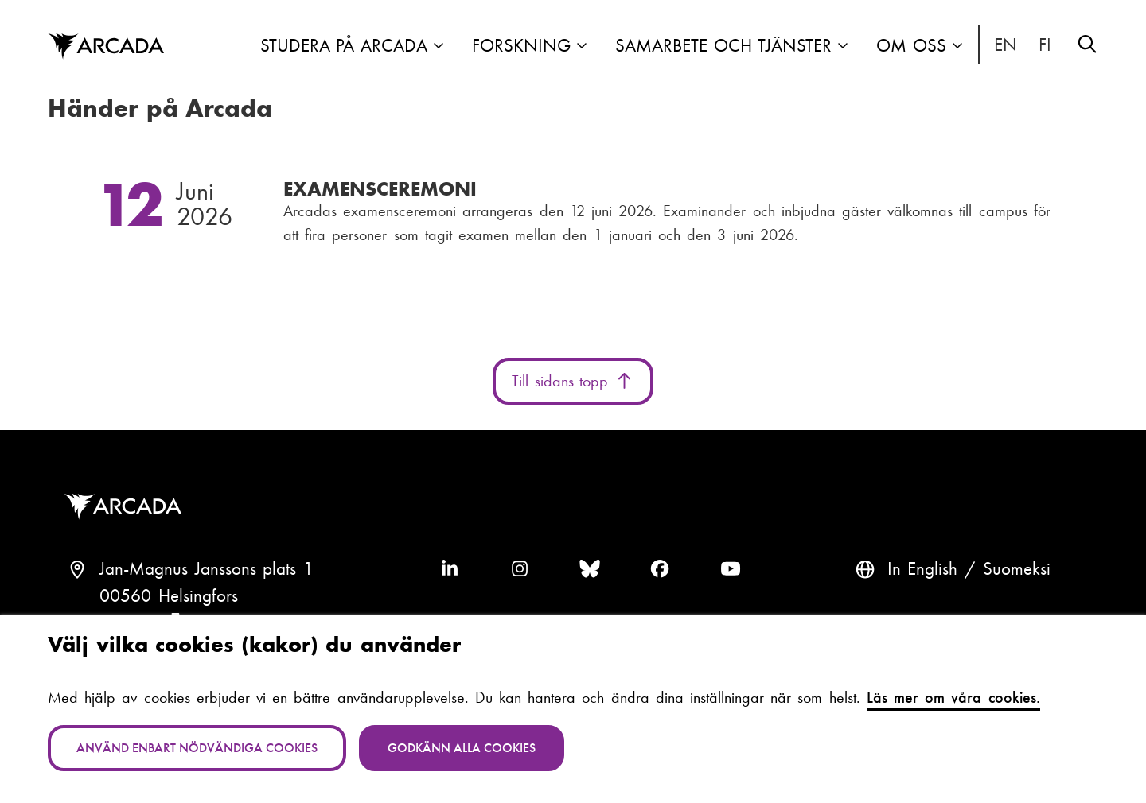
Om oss (911, 45)
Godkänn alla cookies (462, 747)
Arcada (126, 507)
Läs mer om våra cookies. (953, 697)
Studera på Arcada (343, 45)
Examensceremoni (380, 189)
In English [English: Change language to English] (1005, 45)
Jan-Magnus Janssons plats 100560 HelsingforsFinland (206, 595)
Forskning (521, 45)
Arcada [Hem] (106, 46)
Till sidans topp (573, 380)
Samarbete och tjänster (723, 45)
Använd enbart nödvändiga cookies (197, 747)
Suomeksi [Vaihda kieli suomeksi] (1045, 45)
